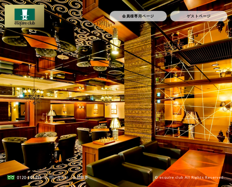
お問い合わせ (57, 177)
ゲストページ (199, 16)
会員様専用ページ (138, 16)
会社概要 (80, 177)
